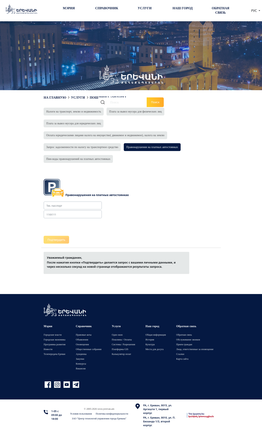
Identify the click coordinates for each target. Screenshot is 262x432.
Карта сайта (182, 359)
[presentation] (74, 227)
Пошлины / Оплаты (122, 339)
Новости (48, 349)
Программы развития (55, 344)
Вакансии (81, 368)
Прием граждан (184, 344)
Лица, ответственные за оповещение (195, 349)
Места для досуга (154, 349)
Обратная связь (220, 10)
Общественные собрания (88, 349)
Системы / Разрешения (123, 344)
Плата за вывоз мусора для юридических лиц (73, 123)
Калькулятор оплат (121, 354)
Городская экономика (54, 339)
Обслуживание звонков (188, 339)
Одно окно (117, 334)
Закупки (80, 359)
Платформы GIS (120, 349)
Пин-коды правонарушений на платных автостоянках (78, 159)
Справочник (106, 8)
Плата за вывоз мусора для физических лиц (135, 111)
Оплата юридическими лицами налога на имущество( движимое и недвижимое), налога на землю (105, 135)
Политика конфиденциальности (112, 413)
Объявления (82, 339)
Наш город (183, 8)
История (149, 339)
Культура (150, 344)
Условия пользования (81, 413)
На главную (55, 97)
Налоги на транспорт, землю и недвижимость (73, 111)
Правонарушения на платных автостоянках (152, 147)
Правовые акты (83, 334)
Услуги (144, 8)
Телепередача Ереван (54, 354)
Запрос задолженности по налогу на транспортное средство (82, 147)
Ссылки (180, 354)
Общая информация (155, 334)
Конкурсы (81, 363)
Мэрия (69, 8)
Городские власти (52, 334)
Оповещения (82, 344)
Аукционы (81, 354)
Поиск (155, 102)
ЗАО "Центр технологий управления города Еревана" (99, 418)
